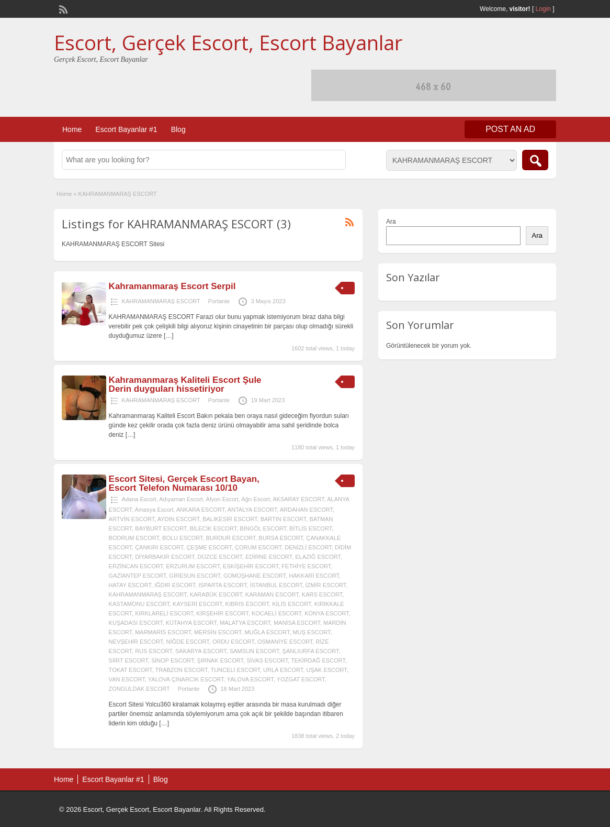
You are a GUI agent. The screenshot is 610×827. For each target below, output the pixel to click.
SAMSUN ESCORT (254, 651)
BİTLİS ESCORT (310, 528)
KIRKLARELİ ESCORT (164, 613)
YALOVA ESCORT (250, 679)
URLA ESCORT (283, 670)
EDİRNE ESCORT (268, 557)
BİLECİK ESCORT (213, 528)
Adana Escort (139, 499)
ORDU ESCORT (233, 641)
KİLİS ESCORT (291, 604)
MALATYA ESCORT (245, 623)
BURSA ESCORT (280, 538)
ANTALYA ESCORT (252, 509)
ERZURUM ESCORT (192, 566)
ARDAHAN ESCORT (306, 509)
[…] (169, 335)
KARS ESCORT (322, 594)
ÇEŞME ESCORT (209, 547)
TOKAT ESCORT (130, 670)
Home (72, 129)
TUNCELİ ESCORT (235, 670)
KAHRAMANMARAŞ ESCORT (161, 301)
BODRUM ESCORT (134, 538)
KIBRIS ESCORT (247, 604)
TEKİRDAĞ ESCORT (318, 660)
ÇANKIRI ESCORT (159, 547)
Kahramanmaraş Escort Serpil (172, 286)
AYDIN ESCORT (178, 519)
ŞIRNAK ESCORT (220, 660)
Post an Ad (510, 129)
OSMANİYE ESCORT (285, 641)
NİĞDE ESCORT (187, 641)
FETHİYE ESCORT (306, 566)
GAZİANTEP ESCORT (137, 575)
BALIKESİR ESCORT (229, 519)
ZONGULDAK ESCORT (139, 689)
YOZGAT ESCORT (301, 679)
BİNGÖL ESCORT (263, 528)
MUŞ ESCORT (312, 632)
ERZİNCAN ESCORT (136, 566)
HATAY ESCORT (130, 585)
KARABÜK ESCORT (216, 594)
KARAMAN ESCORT (272, 594)
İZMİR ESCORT (326, 585)
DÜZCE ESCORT (220, 557)
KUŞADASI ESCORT (136, 623)
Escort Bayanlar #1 (126, 129)
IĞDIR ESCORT (174, 585)
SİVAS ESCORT (267, 660)
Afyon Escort (222, 499)
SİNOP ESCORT (172, 660)
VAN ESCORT (127, 679)
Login (543, 9)
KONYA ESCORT (326, 613)
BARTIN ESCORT (284, 519)
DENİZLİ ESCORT (308, 547)
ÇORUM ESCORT (258, 547)
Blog (178, 129)
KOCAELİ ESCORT (276, 613)
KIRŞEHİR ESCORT (222, 613)
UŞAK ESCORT (326, 670)
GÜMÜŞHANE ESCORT (254, 575)
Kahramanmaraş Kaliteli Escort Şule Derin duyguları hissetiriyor (185, 384)
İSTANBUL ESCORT (276, 585)
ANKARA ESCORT (200, 509)
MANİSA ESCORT (297, 623)
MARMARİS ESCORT (163, 632)
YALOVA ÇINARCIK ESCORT (186, 679)
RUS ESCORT (153, 651)
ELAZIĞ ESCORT (318, 557)
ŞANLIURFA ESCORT (311, 651)
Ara (391, 221)
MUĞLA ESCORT (266, 632)
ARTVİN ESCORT (132, 519)
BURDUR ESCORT (231, 538)
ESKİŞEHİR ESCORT (250, 566)
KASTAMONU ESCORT (139, 604)
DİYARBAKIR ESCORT (164, 557)
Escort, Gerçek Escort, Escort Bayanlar (228, 42)
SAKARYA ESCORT (201, 651)
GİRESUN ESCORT (194, 575)
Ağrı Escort (255, 499)
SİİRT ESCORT (128, 660)
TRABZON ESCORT (181, 670)
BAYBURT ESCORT (160, 528)
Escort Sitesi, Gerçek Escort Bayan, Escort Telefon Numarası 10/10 (184, 483)
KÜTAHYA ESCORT (191, 623)
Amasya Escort (154, 509)
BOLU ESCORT (182, 538)
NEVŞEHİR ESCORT (136, 641)
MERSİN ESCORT (217, 632)
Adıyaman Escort (181, 499)
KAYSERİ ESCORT (197, 604)
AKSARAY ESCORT (298, 499)
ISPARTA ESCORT (222, 585)
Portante (219, 301)
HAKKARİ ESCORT (314, 575)
